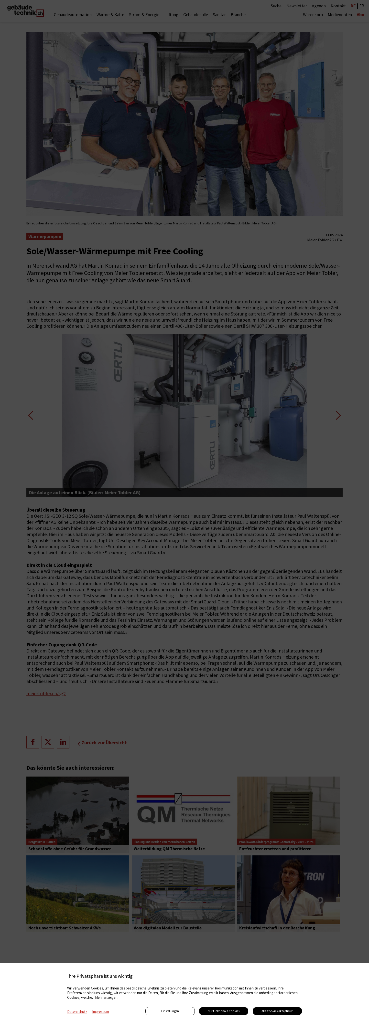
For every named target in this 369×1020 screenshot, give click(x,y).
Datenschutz (77, 1011)
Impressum (100, 1011)
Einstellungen (170, 1011)
